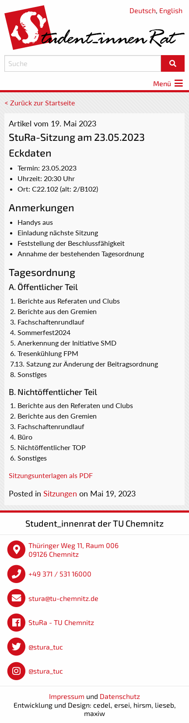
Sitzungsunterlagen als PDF (51, 475)
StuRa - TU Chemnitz (61, 622)
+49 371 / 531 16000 (59, 573)
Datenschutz (120, 696)
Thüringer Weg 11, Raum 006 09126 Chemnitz (73, 549)
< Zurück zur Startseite (39, 102)
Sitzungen (60, 493)
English (170, 10)
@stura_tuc (45, 647)
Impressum (66, 696)
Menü (169, 83)
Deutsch (143, 10)
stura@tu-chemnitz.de (63, 598)
